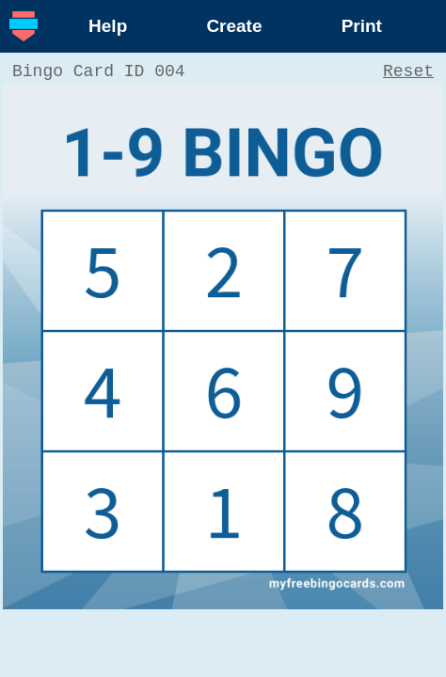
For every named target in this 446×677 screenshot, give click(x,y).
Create (234, 26)
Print (362, 26)
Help (107, 26)
